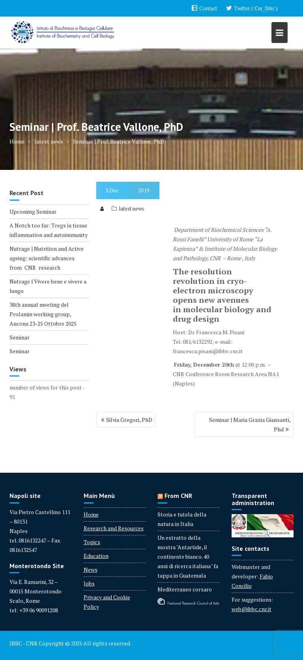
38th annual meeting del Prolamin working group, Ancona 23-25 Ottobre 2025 (43, 314)
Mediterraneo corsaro (184, 589)
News (90, 569)
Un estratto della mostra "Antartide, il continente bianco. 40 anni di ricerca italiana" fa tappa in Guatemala (187, 556)
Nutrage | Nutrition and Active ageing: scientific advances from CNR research (46, 258)
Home (91, 514)
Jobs (89, 583)
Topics (92, 542)
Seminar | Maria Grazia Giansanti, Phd (250, 424)
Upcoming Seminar (32, 211)
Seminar (19, 337)
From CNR (178, 496)
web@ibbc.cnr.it (251, 609)
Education (96, 555)
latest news (131, 208)
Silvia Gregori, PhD (129, 419)
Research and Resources (114, 528)
